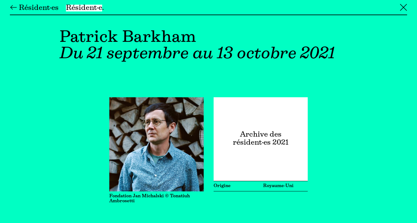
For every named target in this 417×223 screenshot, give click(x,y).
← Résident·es (34, 8)
